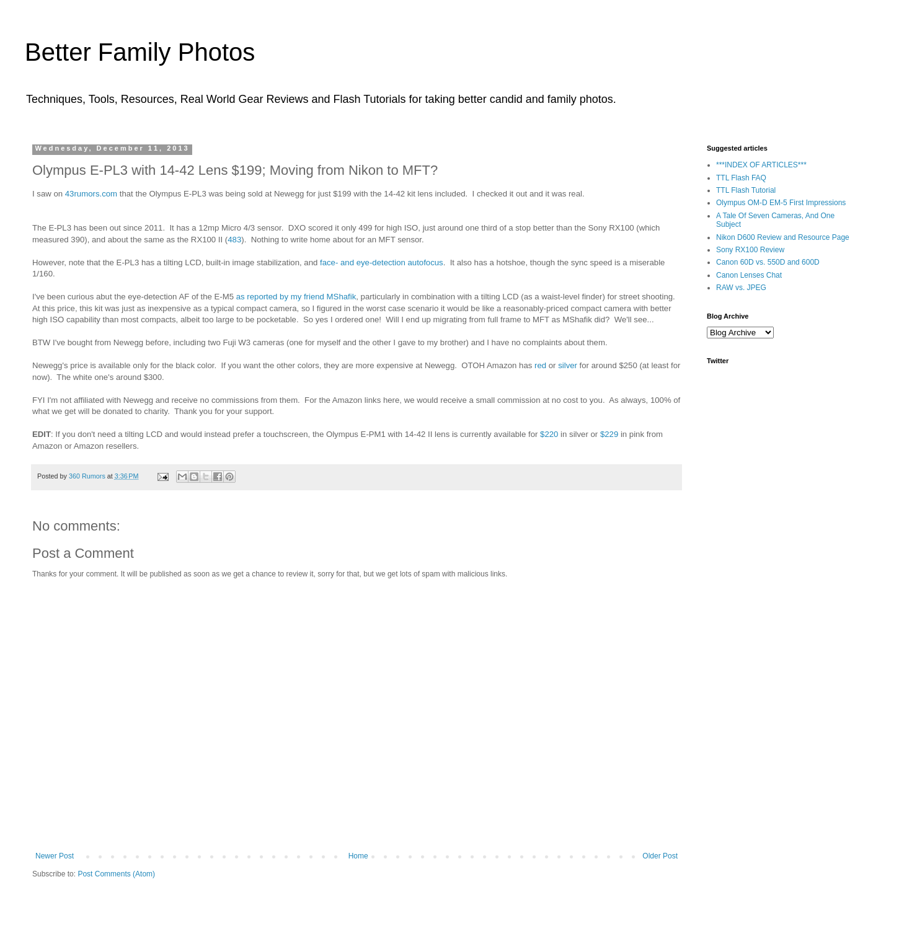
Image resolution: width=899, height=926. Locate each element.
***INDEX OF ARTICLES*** (761, 165)
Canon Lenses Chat (749, 275)
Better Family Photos (140, 52)
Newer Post (54, 856)
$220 (549, 434)
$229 (609, 434)
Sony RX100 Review (750, 249)
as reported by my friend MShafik (296, 296)
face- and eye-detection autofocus (381, 262)
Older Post (660, 856)
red (540, 365)
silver (567, 365)
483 (234, 239)
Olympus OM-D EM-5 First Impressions (781, 202)
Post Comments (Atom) (116, 874)
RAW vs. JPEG (741, 287)
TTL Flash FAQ (741, 178)
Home (358, 856)
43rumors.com (91, 193)
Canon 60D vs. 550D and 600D (768, 262)
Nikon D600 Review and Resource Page (782, 237)
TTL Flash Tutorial (746, 190)
